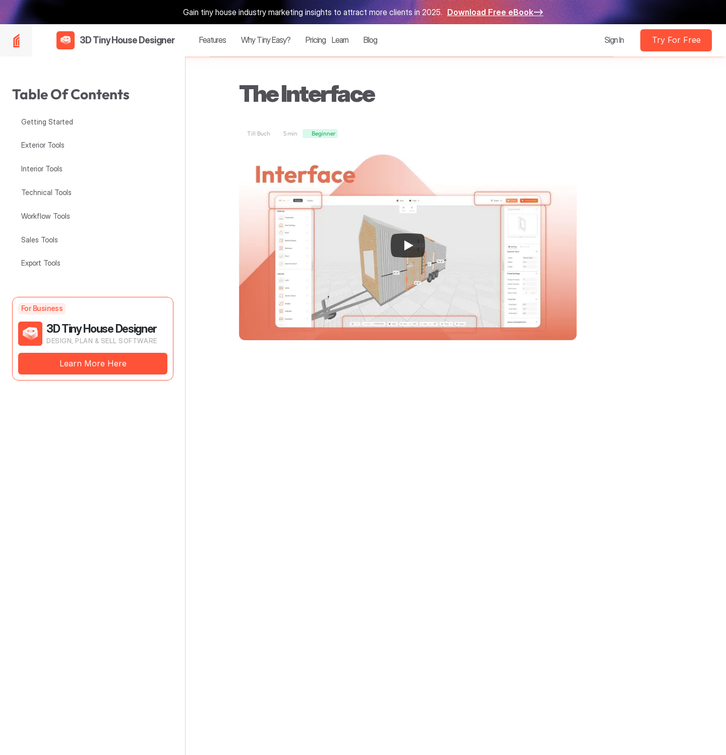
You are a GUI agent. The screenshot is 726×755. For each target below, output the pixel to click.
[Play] (408, 245)
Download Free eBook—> (495, 12)
